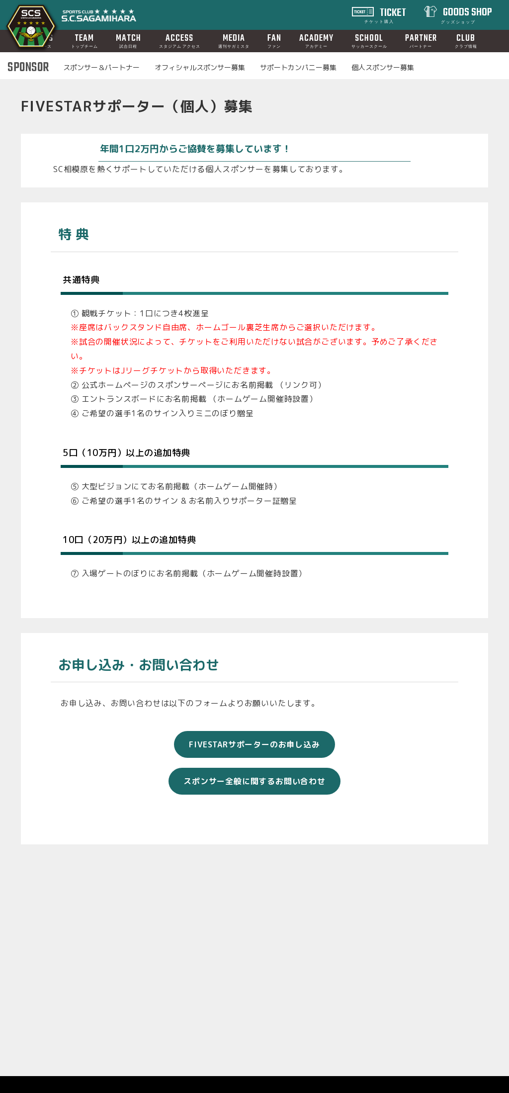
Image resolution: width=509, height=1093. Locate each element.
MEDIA (234, 40)
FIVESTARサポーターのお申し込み (254, 772)
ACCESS (179, 40)
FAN (274, 40)
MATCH (128, 40)
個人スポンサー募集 (382, 67)
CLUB (466, 40)
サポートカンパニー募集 (298, 67)
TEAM (84, 40)
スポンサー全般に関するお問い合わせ (254, 809)
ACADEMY (316, 40)
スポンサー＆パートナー (101, 67)
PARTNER (421, 40)
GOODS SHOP (467, 14)
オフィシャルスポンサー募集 (200, 67)
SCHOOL (369, 40)
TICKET (385, 14)
